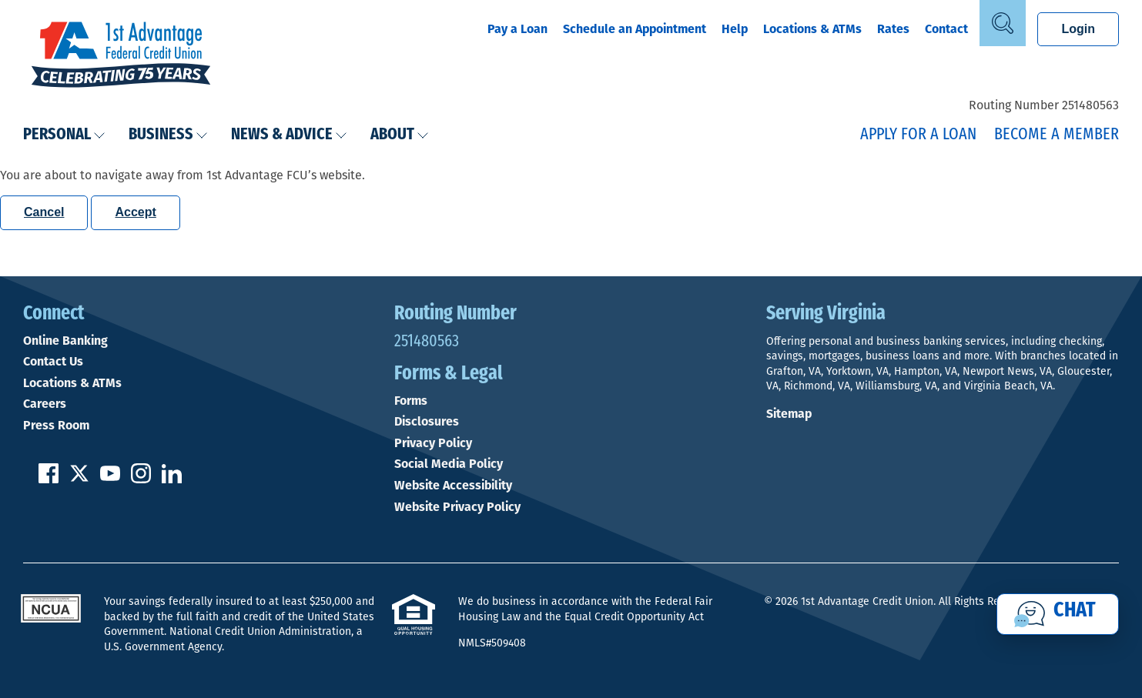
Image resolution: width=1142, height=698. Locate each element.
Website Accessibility (453, 486)
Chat (1074, 611)
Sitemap (789, 413)
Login (1078, 28)
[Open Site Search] (1003, 23)
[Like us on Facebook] (49, 479)
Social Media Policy (448, 464)
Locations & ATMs (812, 29)
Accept (135, 212)
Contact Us (53, 362)
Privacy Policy (433, 443)
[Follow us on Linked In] (172, 479)
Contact (946, 29)
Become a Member (1056, 135)
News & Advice (289, 135)
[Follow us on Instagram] (141, 479)
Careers (44, 404)
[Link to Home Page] (121, 56)
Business (168, 135)
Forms (410, 401)
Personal (64, 135)
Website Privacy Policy (457, 507)
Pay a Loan (517, 29)
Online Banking (65, 341)
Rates (893, 29)
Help (735, 29)
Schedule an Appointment (634, 29)
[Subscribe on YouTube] (110, 479)
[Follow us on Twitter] (79, 479)
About (399, 135)
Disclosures (426, 422)
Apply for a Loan (918, 135)
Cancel (44, 212)
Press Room (56, 425)
